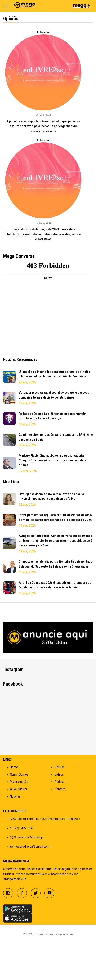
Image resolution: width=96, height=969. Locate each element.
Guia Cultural (18, 813)
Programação (19, 806)
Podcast (60, 806)
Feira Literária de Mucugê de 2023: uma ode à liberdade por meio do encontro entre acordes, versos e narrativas (43, 234)
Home (14, 791)
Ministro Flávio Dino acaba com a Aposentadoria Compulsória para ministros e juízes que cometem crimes (52, 460)
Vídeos (59, 799)
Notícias (15, 821)
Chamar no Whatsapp (28, 862)
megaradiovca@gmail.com (31, 871)
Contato (60, 813)
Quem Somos (19, 799)
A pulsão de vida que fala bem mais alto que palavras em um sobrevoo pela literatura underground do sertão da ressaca (43, 126)
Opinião (60, 791)
